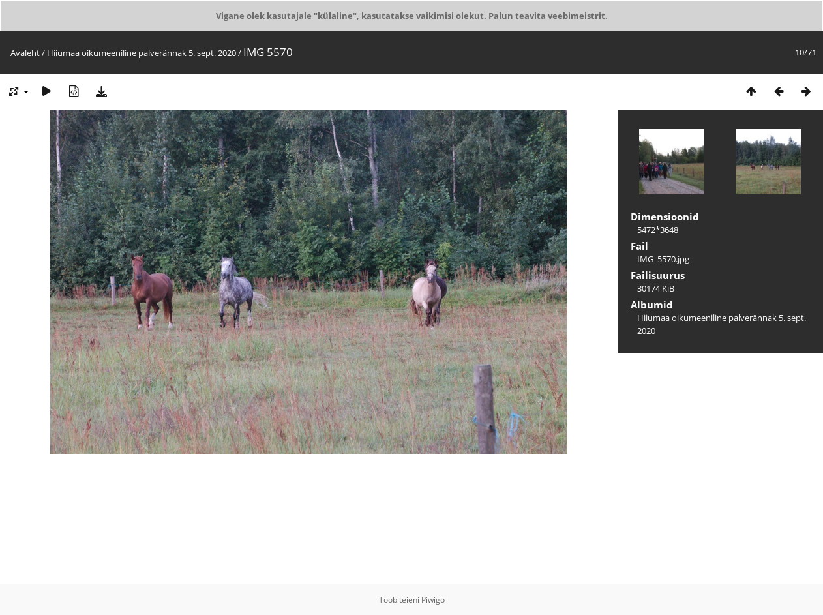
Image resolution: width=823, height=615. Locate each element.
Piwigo (433, 599)
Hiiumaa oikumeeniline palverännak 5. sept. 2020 (141, 53)
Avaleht (25, 53)
